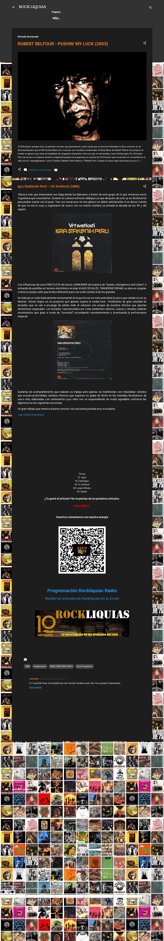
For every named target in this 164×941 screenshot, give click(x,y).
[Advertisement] (82, 764)
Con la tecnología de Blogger (82, 870)
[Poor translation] (10, 892)
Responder (35, 688)
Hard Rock (60, 18)
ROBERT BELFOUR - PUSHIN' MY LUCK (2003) (63, 43)
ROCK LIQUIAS (32, 7)
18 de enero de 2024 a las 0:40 (52, 679)
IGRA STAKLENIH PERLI (61, 666)
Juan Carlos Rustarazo (31, 414)
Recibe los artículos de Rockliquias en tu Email (82, 598)
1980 (27, 666)
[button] (144, 43)
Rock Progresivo (85, 18)
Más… (107, 18)
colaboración (39, 666)
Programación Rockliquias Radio (82, 590)
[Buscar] (150, 8)
